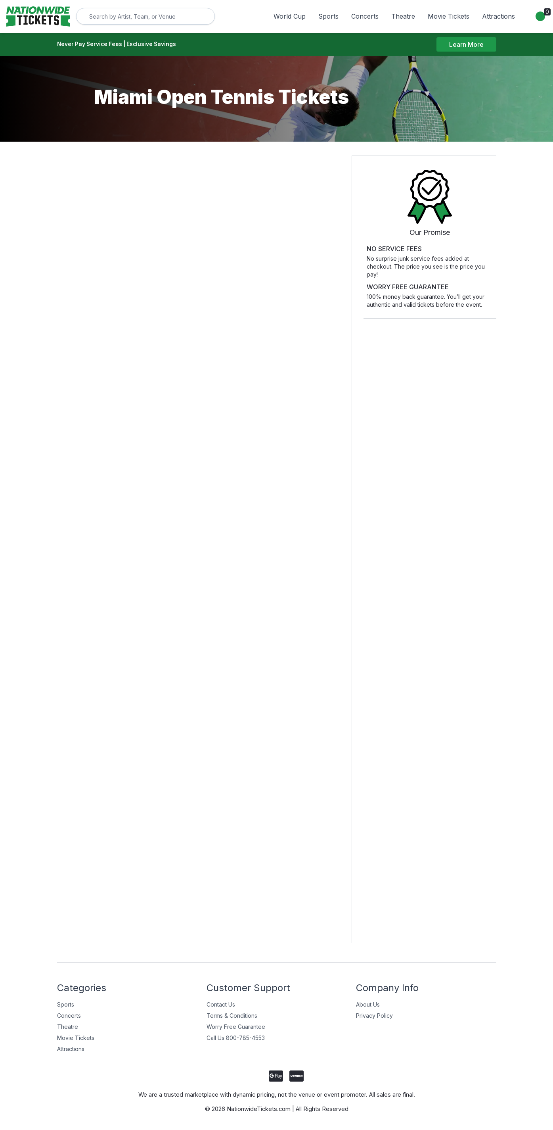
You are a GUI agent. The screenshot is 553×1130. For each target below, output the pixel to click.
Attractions (498, 16)
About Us (368, 1005)
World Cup (290, 16)
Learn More (466, 45)
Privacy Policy (374, 1016)
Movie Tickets (448, 16)
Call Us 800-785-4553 (236, 1038)
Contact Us (221, 1005)
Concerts (365, 16)
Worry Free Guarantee (236, 1027)
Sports (328, 16)
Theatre (403, 16)
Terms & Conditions (232, 1016)
